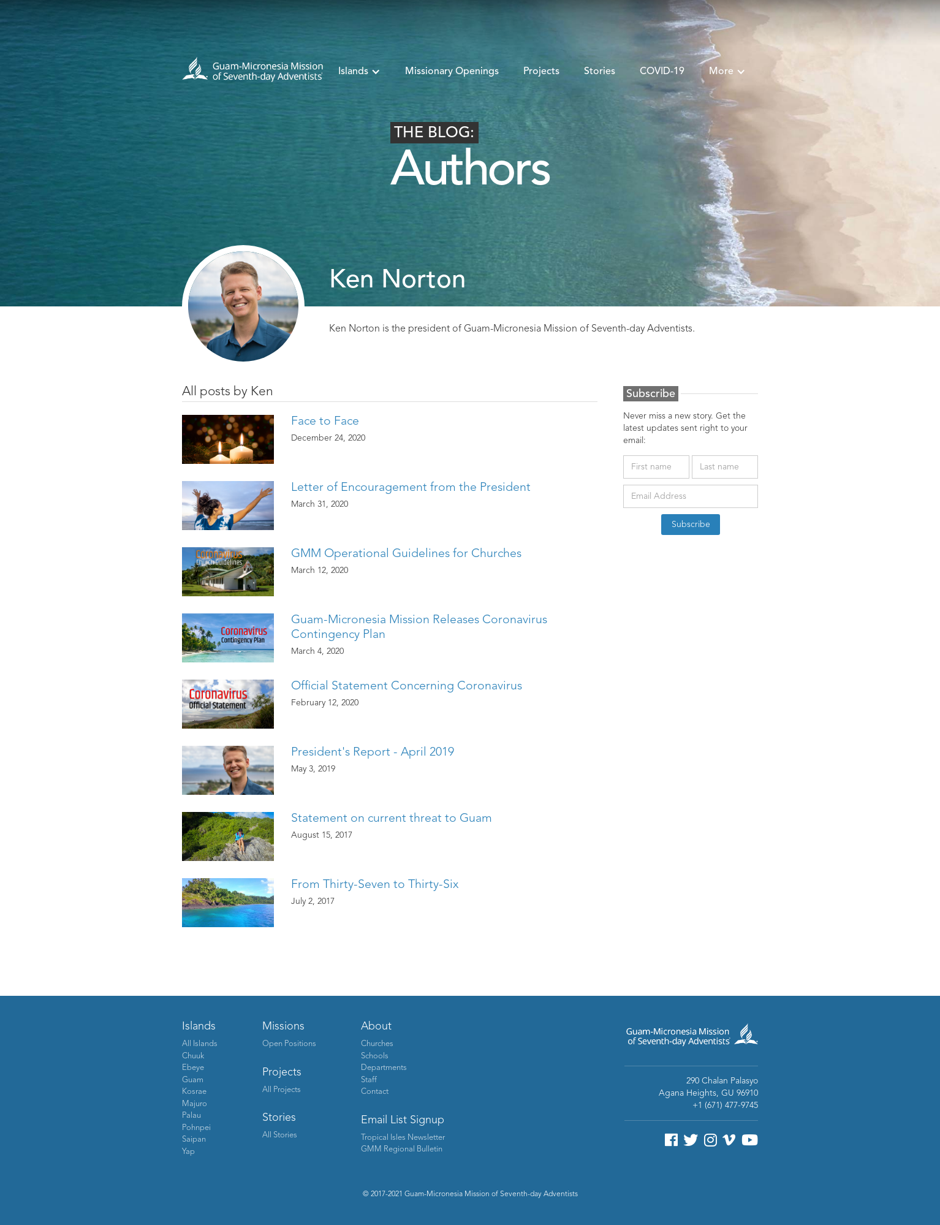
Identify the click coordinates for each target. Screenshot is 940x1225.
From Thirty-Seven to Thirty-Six (374, 885)
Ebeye (193, 1068)
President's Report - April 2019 (372, 752)
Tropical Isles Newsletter (403, 1138)
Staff (369, 1080)
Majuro (194, 1104)
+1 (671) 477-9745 (725, 1105)
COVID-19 (662, 72)
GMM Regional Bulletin (401, 1149)
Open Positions (289, 1044)
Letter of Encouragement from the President (411, 488)
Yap (188, 1152)
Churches (377, 1044)
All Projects (281, 1090)
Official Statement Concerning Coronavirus (406, 686)
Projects (541, 72)
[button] (359, 71)
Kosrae (194, 1092)
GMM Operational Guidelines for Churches (406, 554)
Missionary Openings (452, 72)
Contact (375, 1092)
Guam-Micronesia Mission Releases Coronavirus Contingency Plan (419, 627)
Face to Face (325, 421)
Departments (384, 1068)
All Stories (279, 1135)
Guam (192, 1080)
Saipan (194, 1139)
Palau (191, 1116)
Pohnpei (196, 1128)
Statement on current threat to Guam (391, 819)
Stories (599, 72)
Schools (375, 1056)
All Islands (200, 1044)
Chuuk (193, 1056)
